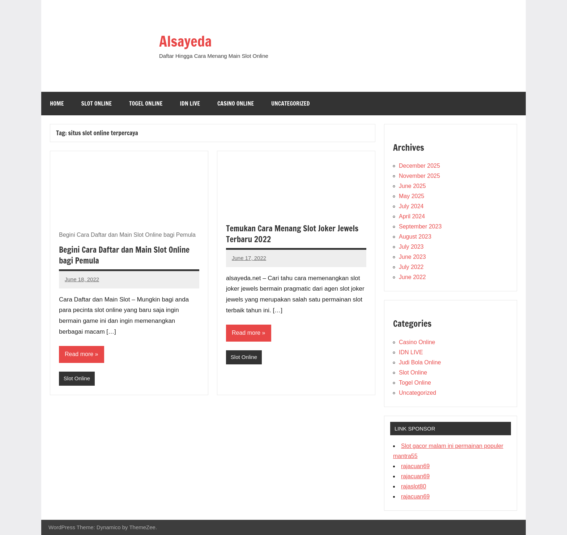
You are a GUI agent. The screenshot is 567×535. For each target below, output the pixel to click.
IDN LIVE (190, 103)
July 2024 (411, 206)
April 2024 (412, 216)
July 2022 (411, 267)
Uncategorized (290, 103)
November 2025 (419, 176)
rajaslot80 (413, 486)
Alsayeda (185, 41)
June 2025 (412, 186)
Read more (79, 354)
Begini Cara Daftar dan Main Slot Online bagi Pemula (124, 255)
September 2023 (420, 226)
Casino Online (235, 103)
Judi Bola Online (420, 362)
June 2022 (412, 277)
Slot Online (96, 103)
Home (57, 103)
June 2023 (412, 257)
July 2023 (411, 247)
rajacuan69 (415, 466)
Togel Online (146, 103)
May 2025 (411, 196)
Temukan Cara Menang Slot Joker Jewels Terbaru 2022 (292, 234)
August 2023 (415, 237)
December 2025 (419, 166)
